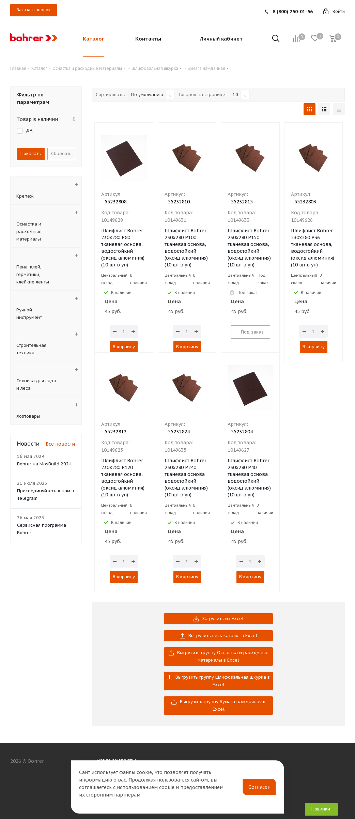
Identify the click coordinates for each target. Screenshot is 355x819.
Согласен (259, 787)
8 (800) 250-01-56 (293, 12)
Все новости (60, 444)
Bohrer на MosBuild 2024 (44, 464)
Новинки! (321, 809)
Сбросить (61, 153)
